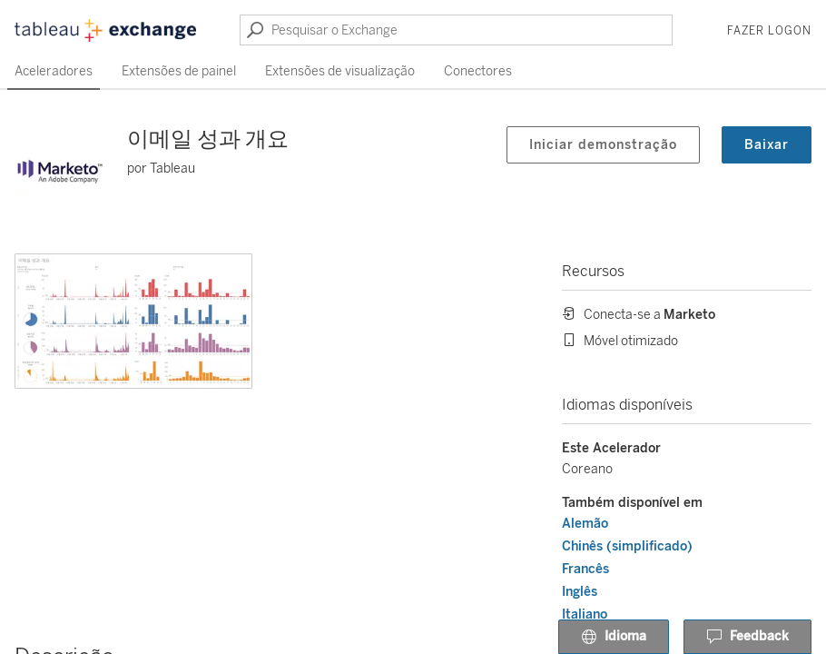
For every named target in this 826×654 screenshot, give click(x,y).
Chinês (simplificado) (627, 546)
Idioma (613, 637)
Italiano (584, 614)
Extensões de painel (179, 71)
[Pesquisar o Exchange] (456, 30)
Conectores (478, 71)
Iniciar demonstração (603, 145)
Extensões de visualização (340, 71)
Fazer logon (769, 31)
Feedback (747, 637)
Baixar (766, 145)
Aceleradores (54, 71)
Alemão (585, 523)
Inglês (579, 592)
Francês (585, 569)
